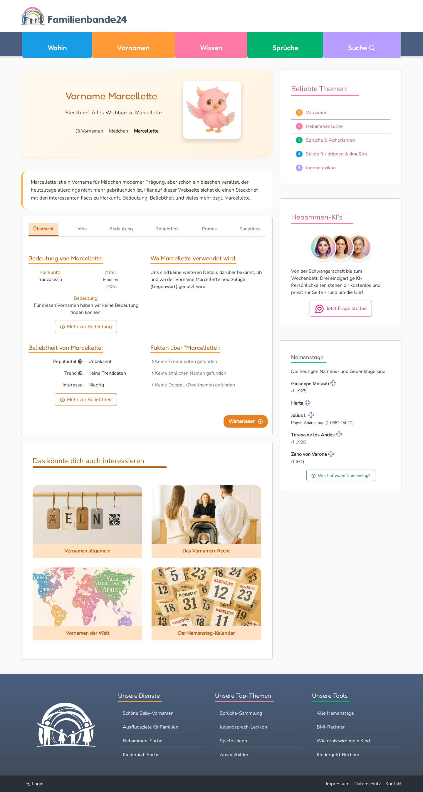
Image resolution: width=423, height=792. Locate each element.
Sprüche (285, 48)
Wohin (57, 48)
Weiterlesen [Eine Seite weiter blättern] (246, 421)
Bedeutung (121, 229)
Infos (81, 229)
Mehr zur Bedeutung (86, 326)
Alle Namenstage (335, 713)
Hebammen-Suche (142, 741)
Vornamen (133, 48)
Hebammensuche (324, 126)
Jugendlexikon (321, 168)
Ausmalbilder (234, 754)
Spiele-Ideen (233, 741)
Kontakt (393, 784)
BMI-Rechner (331, 727)
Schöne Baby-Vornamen (148, 713)
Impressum (338, 784)
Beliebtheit (167, 229)
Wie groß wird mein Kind (343, 741)
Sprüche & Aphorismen (330, 140)
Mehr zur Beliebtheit (86, 399)
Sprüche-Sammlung (241, 713)
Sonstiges (250, 229)
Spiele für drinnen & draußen (336, 154)
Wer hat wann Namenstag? (340, 475)
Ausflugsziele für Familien (150, 727)
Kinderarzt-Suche (141, 754)
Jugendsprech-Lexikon (243, 727)
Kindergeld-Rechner (338, 754)
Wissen (211, 48)
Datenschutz (367, 784)
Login (34, 784)
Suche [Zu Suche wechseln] (361, 48)
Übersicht (43, 229)
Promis (209, 229)
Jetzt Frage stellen (341, 309)
